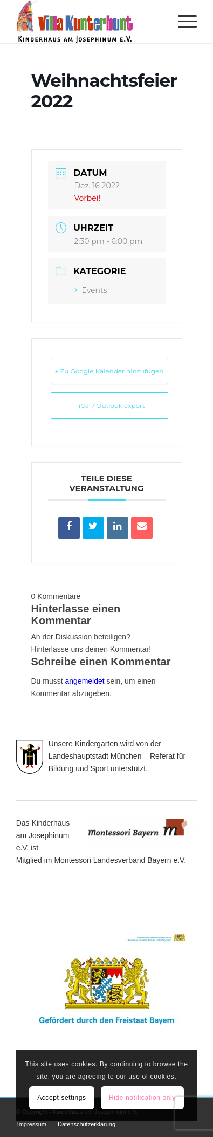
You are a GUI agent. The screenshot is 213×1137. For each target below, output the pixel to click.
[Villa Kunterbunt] (88, 21)
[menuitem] (182, 21)
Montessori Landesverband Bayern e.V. (120, 860)
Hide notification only (142, 1097)
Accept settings (61, 1097)
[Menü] (182, 21)
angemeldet (85, 681)
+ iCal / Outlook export (109, 405)
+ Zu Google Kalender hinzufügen (109, 371)
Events (90, 290)
